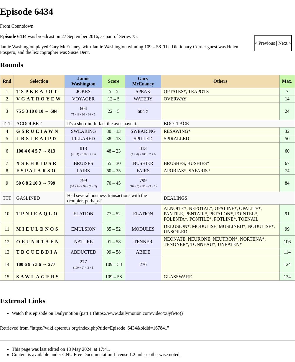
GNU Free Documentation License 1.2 (98, 354)
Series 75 (127, 36)
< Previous (265, 43)
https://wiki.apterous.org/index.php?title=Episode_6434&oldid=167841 (99, 327)
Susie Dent (78, 52)
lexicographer (45, 52)
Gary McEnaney (65, 46)
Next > (284, 43)
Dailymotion (66, 313)
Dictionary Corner (189, 46)
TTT (7, 123)
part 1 (86, 313)
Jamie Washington (17, 46)
